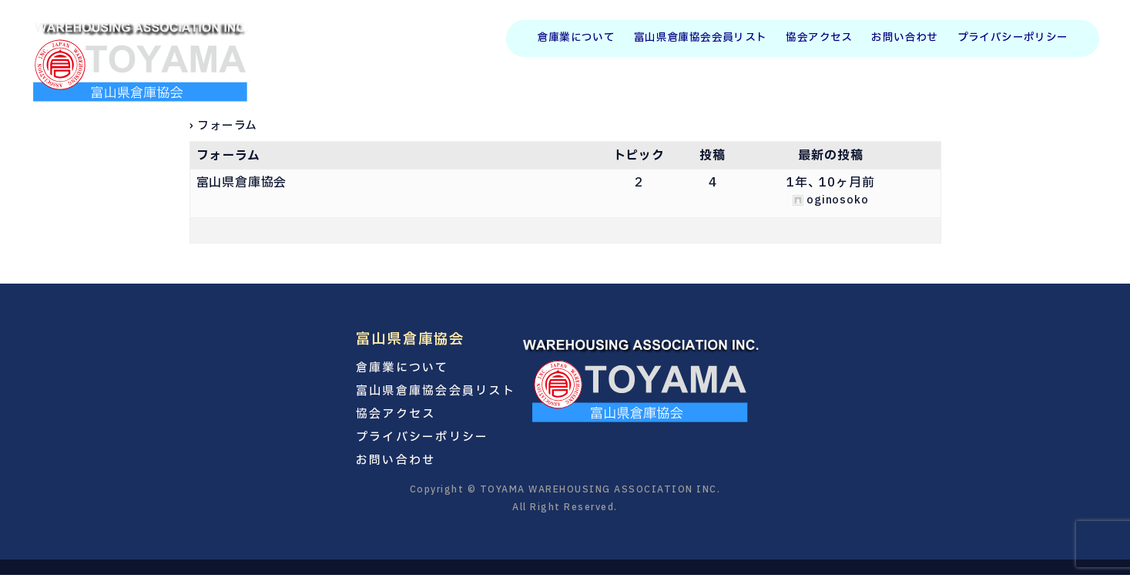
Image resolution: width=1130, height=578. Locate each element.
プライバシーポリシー (1012, 38)
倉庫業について (576, 38)
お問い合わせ (904, 38)
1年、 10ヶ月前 (830, 182)
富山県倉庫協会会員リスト (700, 38)
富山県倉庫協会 (241, 182)
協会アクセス (819, 38)
